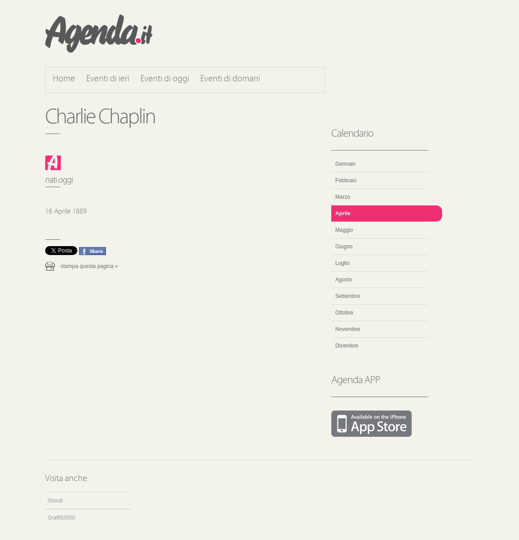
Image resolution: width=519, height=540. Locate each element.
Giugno (344, 246)
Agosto (343, 279)
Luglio (342, 263)
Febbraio (345, 180)
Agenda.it (98, 33)
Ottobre (344, 313)
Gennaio (345, 164)
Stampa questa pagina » (89, 266)
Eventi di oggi (164, 79)
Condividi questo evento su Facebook (92, 251)
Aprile (342, 213)
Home (64, 79)
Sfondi (55, 501)
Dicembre (346, 346)
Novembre (347, 329)
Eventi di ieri (107, 79)
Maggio (344, 230)
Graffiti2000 (62, 518)
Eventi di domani (230, 79)
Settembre (347, 296)
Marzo (342, 197)
